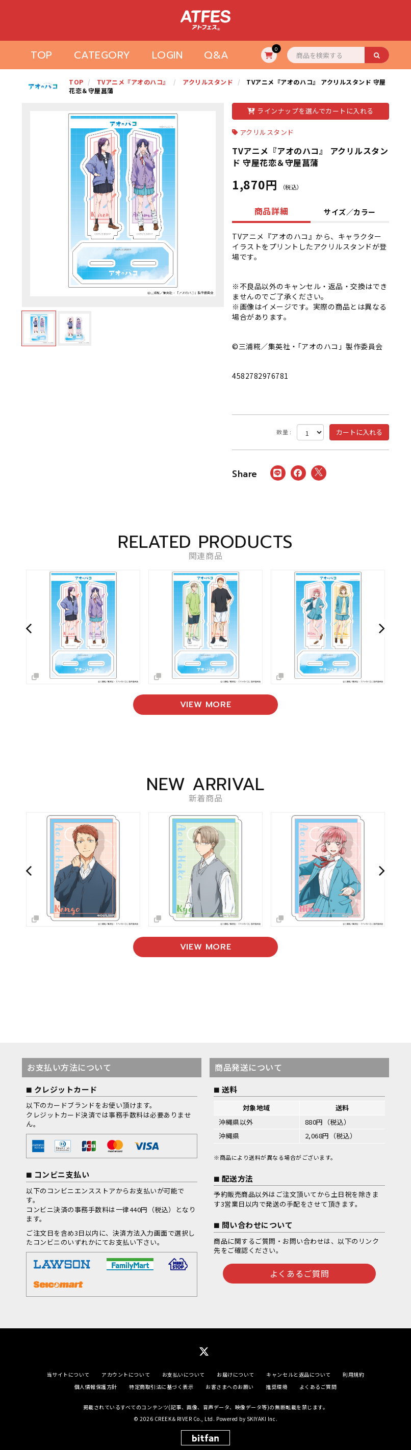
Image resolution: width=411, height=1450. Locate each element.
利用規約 (353, 1374)
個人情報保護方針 (95, 1386)
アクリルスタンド (267, 132)
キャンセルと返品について (298, 1374)
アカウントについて (125, 1374)
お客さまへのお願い (230, 1386)
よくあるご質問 (299, 1273)
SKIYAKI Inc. (262, 1418)
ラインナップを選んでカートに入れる (310, 111)
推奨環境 (276, 1386)
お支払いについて (183, 1374)
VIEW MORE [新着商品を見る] (206, 946)
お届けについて (235, 1374)
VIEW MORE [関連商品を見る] (206, 705)
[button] (30, 628)
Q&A (216, 55)
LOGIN (167, 55)
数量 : (283, 432)
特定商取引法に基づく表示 (161, 1386)
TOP (42, 55)
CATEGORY (102, 55)
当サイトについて (68, 1374)
